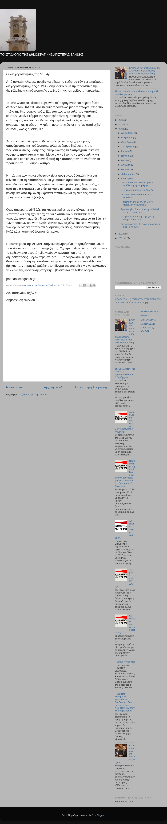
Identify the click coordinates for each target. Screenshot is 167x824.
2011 (121, 238)
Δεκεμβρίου (127, 133)
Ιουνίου (125, 156)
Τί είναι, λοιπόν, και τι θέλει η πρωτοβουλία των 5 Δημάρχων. (125, 373)
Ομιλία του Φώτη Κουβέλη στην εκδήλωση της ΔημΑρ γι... (137, 184)
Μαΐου (124, 160)
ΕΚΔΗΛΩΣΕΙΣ (148, 324)
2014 (121, 124)
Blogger (101, 815)
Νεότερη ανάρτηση (19, 387)
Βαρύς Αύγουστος (126, 661)
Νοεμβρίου (127, 137)
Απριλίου (126, 165)
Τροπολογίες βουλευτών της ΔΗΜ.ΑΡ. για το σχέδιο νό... (140, 210)
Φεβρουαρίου (128, 174)
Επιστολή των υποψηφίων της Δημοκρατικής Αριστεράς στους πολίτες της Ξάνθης (144, 71)
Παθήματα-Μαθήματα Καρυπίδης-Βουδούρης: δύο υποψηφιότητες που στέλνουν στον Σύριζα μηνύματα (125, 702)
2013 (121, 129)
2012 (121, 233)
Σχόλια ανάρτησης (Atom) (33, 394)
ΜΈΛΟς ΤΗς (121, 299)
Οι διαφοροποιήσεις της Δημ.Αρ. (137, 190)
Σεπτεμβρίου (128, 146)
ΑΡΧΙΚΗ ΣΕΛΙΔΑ (149, 311)
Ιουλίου (125, 151)
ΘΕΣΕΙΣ (145, 315)
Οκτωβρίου (127, 142)
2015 (121, 120)
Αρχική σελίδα (54, 387)
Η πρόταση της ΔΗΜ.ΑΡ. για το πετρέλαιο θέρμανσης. (137, 203)
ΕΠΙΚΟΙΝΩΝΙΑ (148, 319)
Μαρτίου (126, 169)
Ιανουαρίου (127, 178)
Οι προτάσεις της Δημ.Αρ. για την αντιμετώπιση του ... (138, 218)
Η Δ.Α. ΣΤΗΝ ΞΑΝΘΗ (147, 329)
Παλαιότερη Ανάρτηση (91, 387)
